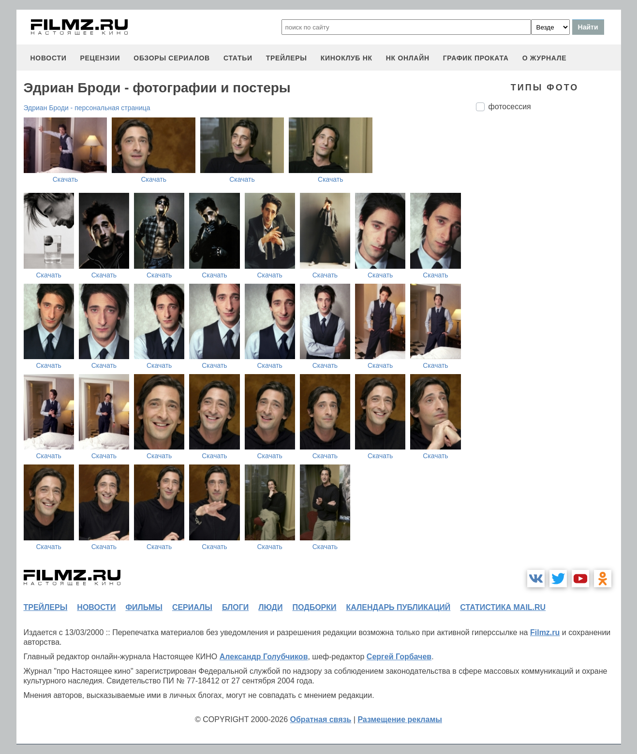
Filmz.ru (545, 632)
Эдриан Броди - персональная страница (87, 108)
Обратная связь (321, 719)
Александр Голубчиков (264, 656)
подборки (315, 607)
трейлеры (286, 58)
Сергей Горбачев (399, 656)
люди (270, 607)
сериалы (192, 607)
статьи (237, 58)
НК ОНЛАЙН (408, 58)
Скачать (65, 179)
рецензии (100, 58)
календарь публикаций (398, 607)
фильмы (143, 607)
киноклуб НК (346, 58)
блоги (235, 607)
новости (48, 58)
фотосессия (510, 106)
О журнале (544, 58)
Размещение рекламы (399, 719)
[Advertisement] (548, 280)
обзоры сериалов (171, 58)
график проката (476, 58)
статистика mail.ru (503, 607)
